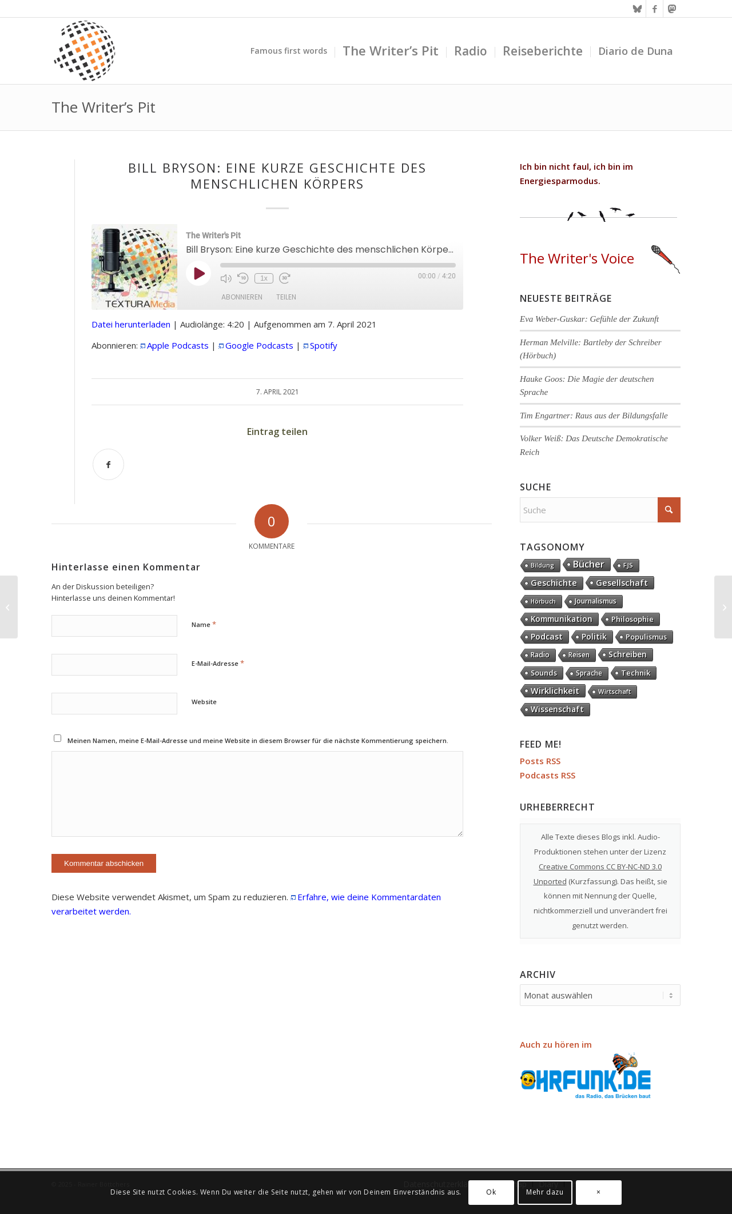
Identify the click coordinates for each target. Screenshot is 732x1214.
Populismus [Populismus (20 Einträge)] (646, 637)
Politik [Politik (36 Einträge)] (594, 636)
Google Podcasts (259, 345)
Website (204, 701)
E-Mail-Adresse (218, 663)
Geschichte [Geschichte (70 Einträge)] (554, 582)
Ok (491, 1192)
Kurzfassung (593, 881)
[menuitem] (289, 51)
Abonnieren (241, 297)
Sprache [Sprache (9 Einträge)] (589, 673)
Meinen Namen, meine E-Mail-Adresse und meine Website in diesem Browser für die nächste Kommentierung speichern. (257, 740)
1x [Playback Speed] (264, 278)
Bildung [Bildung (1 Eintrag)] (542, 565)
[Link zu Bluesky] (637, 8)
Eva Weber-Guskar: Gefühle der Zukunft (589, 319)
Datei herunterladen (131, 324)
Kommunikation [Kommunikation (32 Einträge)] (561, 619)
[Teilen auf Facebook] (108, 464)
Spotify (323, 345)
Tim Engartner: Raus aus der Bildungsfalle (594, 415)
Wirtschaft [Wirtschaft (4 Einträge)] (614, 691)
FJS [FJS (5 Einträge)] (628, 565)
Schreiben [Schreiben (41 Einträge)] (627, 654)
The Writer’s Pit (103, 107)
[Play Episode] (198, 273)
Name (204, 624)
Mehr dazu (544, 1192)
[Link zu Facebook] (654, 8)
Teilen (286, 297)
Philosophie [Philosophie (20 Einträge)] (632, 619)
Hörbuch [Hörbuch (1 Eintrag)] (543, 601)
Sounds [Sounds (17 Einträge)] (544, 673)
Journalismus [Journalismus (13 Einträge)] (595, 601)
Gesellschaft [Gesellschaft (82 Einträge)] (622, 582)
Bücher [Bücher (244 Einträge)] (588, 564)
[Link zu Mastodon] (672, 8)
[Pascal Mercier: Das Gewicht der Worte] (9, 607)
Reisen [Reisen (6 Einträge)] (579, 654)
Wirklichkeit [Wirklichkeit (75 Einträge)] (555, 690)
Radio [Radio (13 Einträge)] (540, 655)
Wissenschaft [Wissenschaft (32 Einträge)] (557, 709)
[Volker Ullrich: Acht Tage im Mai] (723, 607)
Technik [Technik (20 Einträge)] (635, 673)
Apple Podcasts (178, 345)
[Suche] (600, 509)
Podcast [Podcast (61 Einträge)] (547, 636)
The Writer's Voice (600, 258)
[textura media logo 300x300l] (84, 51)
